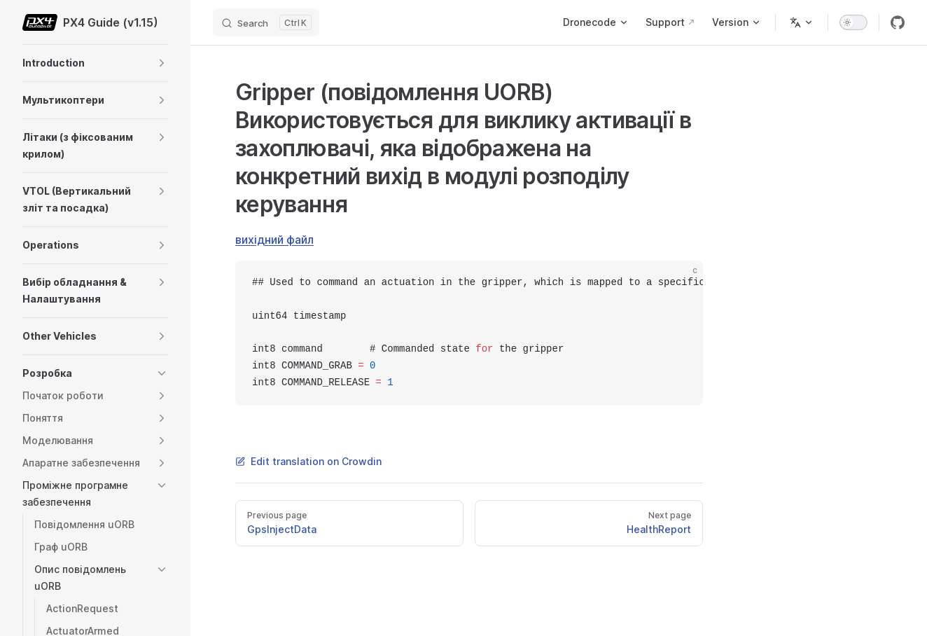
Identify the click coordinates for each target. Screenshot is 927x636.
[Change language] (801, 22)
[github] (897, 22)
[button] (162, 63)
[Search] (266, 22)
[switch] (853, 22)
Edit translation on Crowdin (308, 461)
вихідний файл (274, 240)
